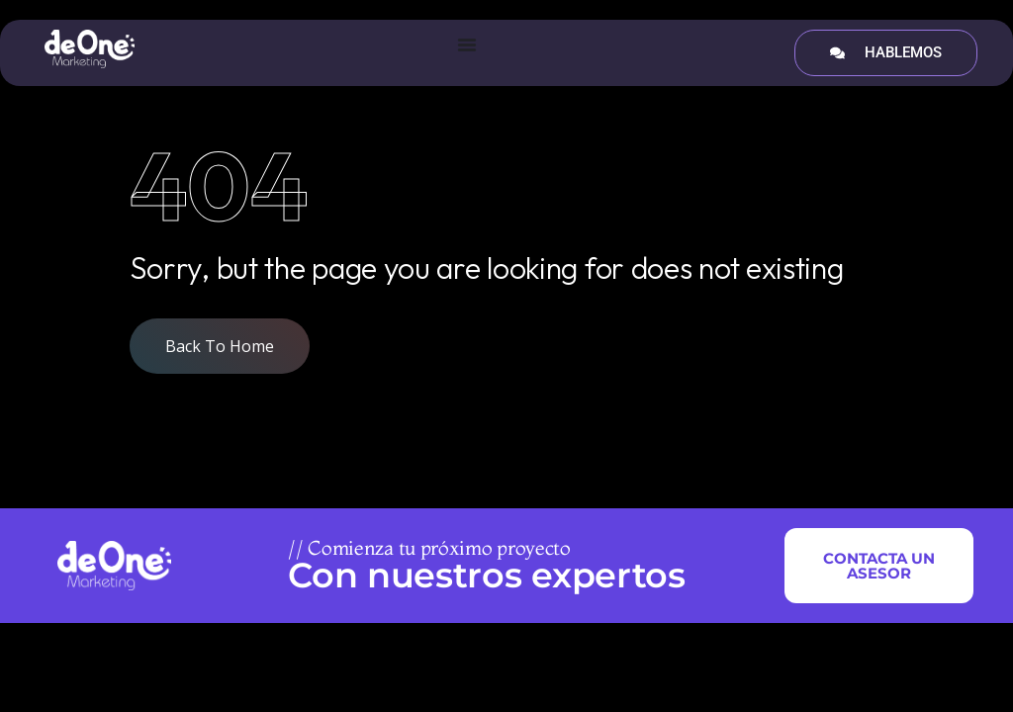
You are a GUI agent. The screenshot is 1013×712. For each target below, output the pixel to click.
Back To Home (219, 346)
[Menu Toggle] (467, 44)
